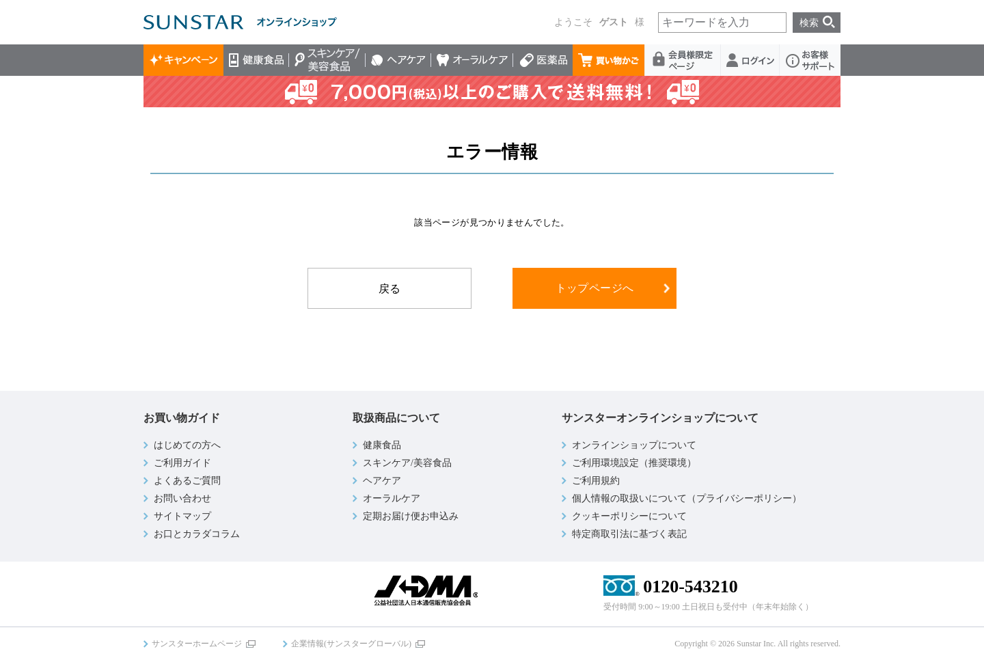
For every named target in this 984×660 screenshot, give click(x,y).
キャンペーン (183, 60)
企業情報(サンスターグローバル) (351, 643)
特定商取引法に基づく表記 (629, 534)
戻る (390, 288)
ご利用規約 (596, 481)
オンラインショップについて (634, 445)
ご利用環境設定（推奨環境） (634, 463)
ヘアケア (398, 60)
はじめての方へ (187, 445)
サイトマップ (182, 516)
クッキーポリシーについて (629, 516)
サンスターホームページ (197, 643)
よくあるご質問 (187, 481)
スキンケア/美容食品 (327, 60)
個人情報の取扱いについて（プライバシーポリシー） (687, 498)
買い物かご (609, 60)
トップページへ (595, 288)
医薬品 (543, 60)
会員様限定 (683, 60)
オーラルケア (472, 60)
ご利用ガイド (182, 463)
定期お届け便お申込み (411, 516)
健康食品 (256, 60)
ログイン (750, 60)
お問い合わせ (182, 498)
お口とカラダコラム (197, 534)
